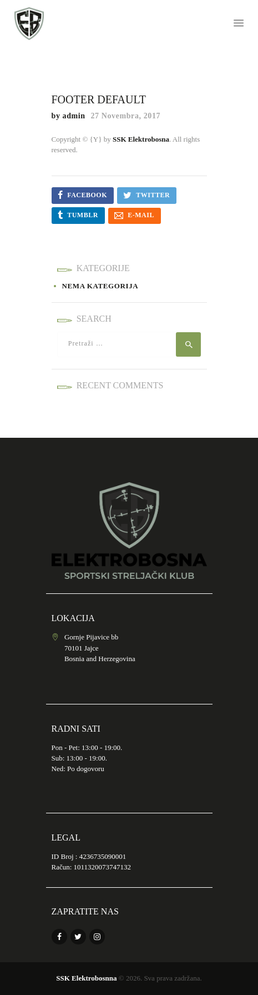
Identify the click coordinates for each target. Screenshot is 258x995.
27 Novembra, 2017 (125, 116)
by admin (70, 116)
